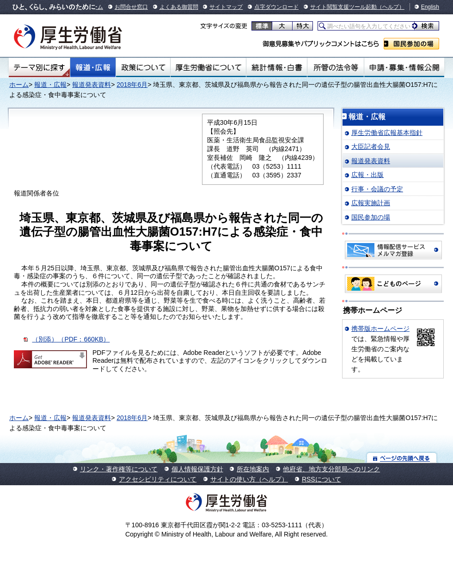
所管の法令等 (335, 67)
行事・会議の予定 (377, 189)
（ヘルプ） (390, 7)
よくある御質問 (178, 7)
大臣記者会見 (370, 146)
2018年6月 (131, 84)
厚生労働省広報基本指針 (386, 132)
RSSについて (321, 479)
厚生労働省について (208, 67)
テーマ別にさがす (39, 67)
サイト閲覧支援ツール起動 (343, 7)
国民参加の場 (411, 43)
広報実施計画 (370, 203)
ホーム (19, 84)
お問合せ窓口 (131, 7)
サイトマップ (226, 7)
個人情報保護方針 (197, 469)
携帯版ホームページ (380, 328)
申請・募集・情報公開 (404, 67)
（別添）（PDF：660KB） (71, 339)
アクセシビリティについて (157, 479)
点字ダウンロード (276, 7)
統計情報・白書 (276, 67)
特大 (302, 26)
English (430, 7)
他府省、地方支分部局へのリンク (331, 469)
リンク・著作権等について (119, 469)
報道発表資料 (91, 84)
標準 (262, 26)
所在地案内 (253, 469)
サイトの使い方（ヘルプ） (249, 479)
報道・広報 (93, 67)
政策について (143, 67)
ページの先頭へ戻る (402, 457)
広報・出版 (367, 174)
